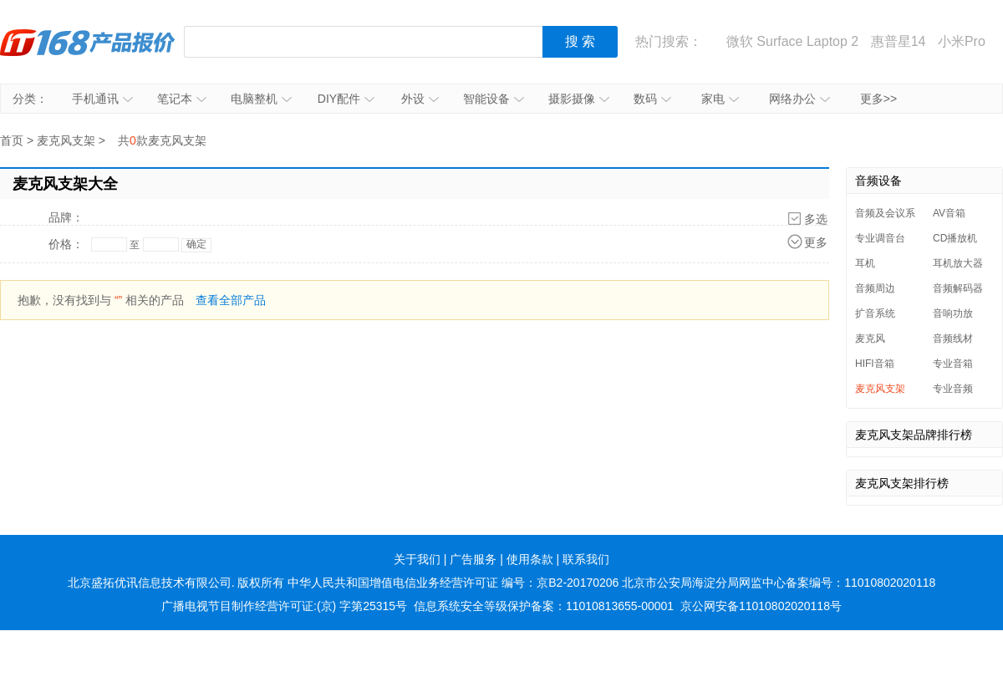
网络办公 (799, 98)
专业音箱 (953, 363)
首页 (11, 140)
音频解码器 (958, 288)
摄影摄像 (578, 98)
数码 (652, 98)
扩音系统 (875, 313)
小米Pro (961, 41)
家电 (720, 98)
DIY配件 (346, 98)
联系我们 (586, 559)
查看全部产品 (231, 300)
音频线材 (953, 338)
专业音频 (953, 388)
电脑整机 (261, 98)
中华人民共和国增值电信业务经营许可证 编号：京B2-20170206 (453, 582)
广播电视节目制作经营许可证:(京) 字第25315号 (284, 606)
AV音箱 (949, 213)
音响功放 (953, 313)
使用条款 (530, 559)
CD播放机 (955, 238)
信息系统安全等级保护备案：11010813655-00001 (544, 606)
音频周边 (875, 288)
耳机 (865, 263)
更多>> (878, 98)
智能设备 (493, 98)
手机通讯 (102, 98)
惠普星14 (898, 41)
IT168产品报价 (88, 42)
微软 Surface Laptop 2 (792, 41)
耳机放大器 (958, 263)
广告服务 (473, 559)
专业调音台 (880, 238)
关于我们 (417, 559)
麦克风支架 (66, 140)
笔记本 (181, 98)
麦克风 (870, 338)
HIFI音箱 (874, 363)
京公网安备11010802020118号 (761, 606)
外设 (420, 98)
